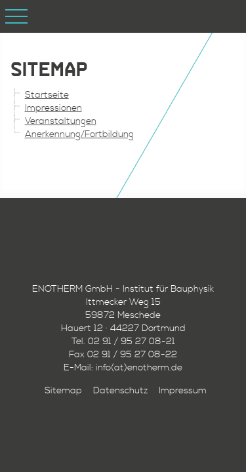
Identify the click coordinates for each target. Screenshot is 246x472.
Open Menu (16, 16)
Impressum (183, 391)
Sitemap (63, 391)
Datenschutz (120, 391)
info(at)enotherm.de (139, 368)
